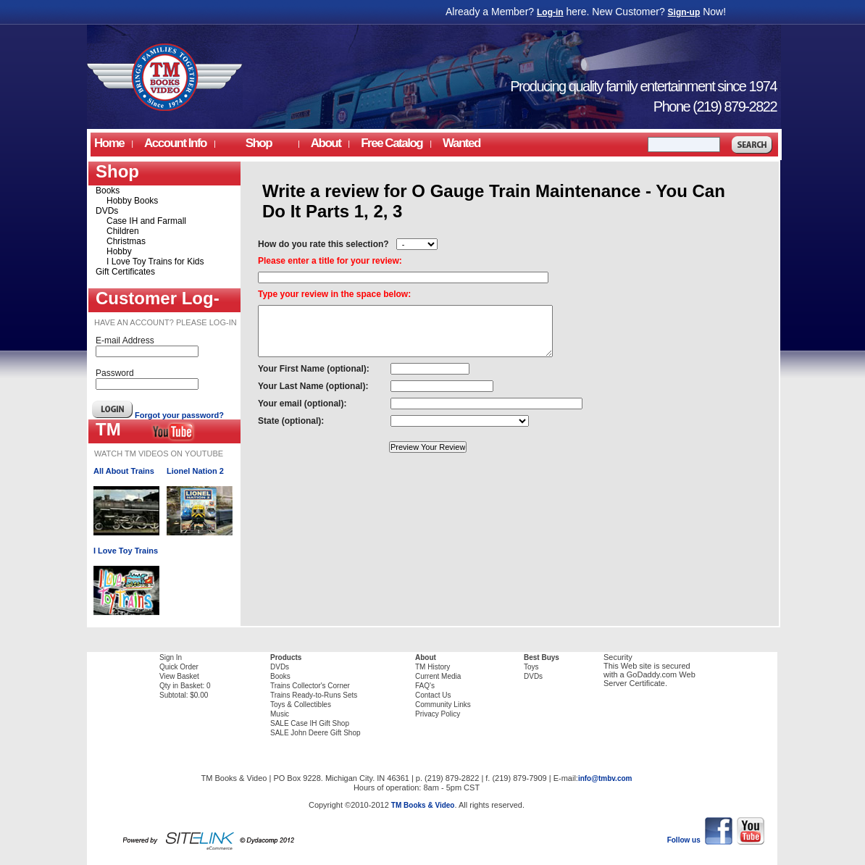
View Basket (179, 676)
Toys (531, 667)
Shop (259, 143)
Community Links (443, 705)
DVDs (107, 211)
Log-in (550, 12)
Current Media (438, 676)
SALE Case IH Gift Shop (309, 723)
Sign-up (684, 12)
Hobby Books (132, 201)
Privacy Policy (437, 714)
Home (109, 143)
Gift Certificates (125, 272)
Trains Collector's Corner (310, 686)
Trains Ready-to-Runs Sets (313, 695)
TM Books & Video (423, 805)
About (425, 657)
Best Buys (541, 657)
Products (285, 657)
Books (108, 190)
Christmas (126, 241)
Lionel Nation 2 (195, 471)
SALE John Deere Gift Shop (315, 733)
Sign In (170, 657)
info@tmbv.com (605, 778)
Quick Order (179, 667)
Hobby (119, 251)
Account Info (175, 143)
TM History (432, 667)
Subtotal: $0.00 (183, 695)
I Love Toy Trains (125, 550)
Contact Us (433, 695)
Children (122, 231)
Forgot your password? (179, 415)
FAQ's (425, 686)
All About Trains (123, 471)
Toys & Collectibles (300, 705)
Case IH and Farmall (146, 221)
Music (279, 714)
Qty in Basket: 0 (185, 686)
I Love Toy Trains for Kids (155, 261)
